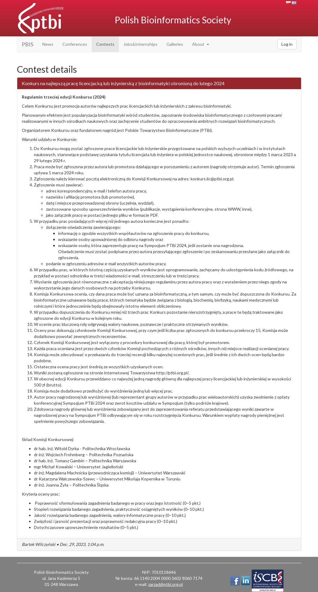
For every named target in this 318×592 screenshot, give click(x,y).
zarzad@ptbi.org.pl (165, 584)
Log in (287, 44)
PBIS (27, 44)
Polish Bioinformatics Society (173, 19)
